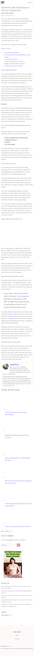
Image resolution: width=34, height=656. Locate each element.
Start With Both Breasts (12, 52)
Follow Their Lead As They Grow (14, 61)
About (17, 635)
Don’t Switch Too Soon (11, 59)
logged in (11, 540)
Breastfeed (4, 531)
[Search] (18, 545)
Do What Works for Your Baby (13, 66)
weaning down (9, 117)
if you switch (6, 204)
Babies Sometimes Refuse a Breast (15, 63)
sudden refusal (13, 318)
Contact (17, 639)
